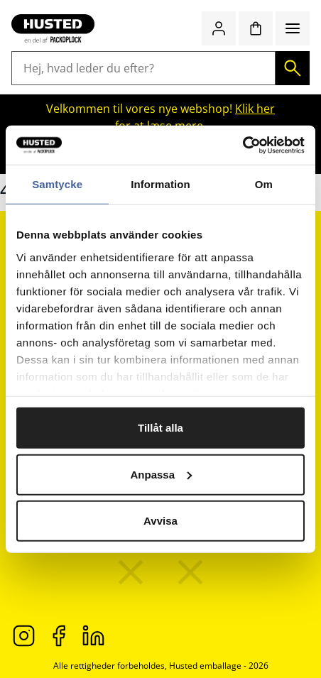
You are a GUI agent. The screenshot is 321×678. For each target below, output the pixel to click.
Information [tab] (160, 184)
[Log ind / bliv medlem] (219, 28)
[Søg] (293, 68)
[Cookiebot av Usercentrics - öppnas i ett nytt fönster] (242, 145)
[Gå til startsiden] (52, 28)
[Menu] (293, 28)
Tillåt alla (160, 428)
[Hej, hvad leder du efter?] (143, 68)
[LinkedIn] (93, 634)
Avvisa (160, 521)
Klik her (255, 108)
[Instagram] (24, 634)
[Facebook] (58, 634)
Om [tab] (264, 184)
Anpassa (161, 474)
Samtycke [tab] (57, 184)
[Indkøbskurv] (256, 28)
